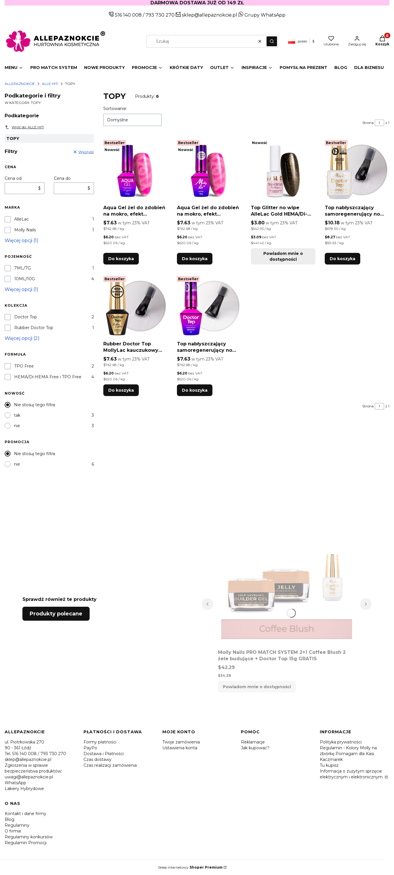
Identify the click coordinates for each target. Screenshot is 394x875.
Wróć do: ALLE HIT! (24, 127)
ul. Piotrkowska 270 (24, 742)
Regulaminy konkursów (29, 836)
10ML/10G (24, 278)
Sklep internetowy (190, 867)
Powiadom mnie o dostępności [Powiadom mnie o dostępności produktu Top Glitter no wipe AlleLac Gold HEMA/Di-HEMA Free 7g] (283, 256)
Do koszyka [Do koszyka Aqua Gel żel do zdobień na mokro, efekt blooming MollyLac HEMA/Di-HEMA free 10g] (194, 258)
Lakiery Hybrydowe (24, 788)
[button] (272, 41)
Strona (368, 122)
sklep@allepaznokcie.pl (209, 15)
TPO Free (24, 366)
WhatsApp (15, 782)
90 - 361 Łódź (18, 747)
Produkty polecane (56, 613)
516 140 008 (128, 15)
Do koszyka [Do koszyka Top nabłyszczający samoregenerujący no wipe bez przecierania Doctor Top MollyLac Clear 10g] (194, 390)
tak (17, 415)
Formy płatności (100, 742)
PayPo (90, 747)
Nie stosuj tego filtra (34, 404)
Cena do (62, 178)
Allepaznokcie (20, 83)
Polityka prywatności (341, 742)
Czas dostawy (97, 759)
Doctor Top (25, 317)
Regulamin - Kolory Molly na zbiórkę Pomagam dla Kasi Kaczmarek (348, 753)
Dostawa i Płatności (104, 753)
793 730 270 (160, 15)
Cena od (13, 178)
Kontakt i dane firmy (25, 813)
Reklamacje (253, 742)
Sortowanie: (115, 108)
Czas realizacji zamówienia (110, 765)
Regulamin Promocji (26, 842)
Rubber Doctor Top (33, 327)
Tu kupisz (329, 765)
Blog (9, 819)
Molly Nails (25, 229)
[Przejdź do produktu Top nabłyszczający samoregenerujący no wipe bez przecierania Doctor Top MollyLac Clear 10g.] (209, 306)
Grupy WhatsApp (261, 15)
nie (17, 425)
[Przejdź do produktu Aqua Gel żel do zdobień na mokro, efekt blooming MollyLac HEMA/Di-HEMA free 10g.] (209, 170)
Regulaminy (17, 825)
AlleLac (21, 219)
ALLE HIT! (50, 83)
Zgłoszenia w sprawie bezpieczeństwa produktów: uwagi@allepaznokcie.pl (33, 771)
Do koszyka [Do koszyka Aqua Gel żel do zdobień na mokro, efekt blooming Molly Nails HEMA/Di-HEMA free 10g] (121, 258)
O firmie (13, 831)
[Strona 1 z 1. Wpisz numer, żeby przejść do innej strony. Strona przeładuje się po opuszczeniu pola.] (379, 123)
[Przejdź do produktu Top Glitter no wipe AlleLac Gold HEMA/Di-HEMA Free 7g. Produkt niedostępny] (283, 170)
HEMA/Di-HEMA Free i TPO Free (47, 376)
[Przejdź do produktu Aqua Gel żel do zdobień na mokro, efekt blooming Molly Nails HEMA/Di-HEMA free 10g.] (135, 170)
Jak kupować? (255, 747)
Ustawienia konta (179, 747)
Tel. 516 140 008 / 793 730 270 (35, 753)
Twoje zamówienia (181, 742)
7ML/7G (22, 268)
